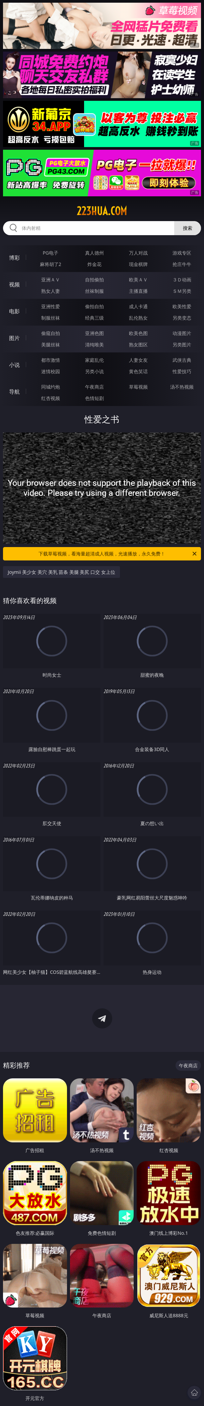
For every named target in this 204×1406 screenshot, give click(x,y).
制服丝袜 (50, 318)
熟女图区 (138, 344)
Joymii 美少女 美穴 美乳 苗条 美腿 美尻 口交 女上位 (61, 572)
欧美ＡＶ (138, 279)
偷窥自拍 (50, 333)
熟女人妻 (50, 291)
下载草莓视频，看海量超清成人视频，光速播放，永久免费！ (118, 554)
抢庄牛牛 (182, 264)
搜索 (187, 228)
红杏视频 (50, 398)
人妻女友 (138, 360)
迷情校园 (50, 371)
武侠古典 (182, 360)
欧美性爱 (182, 306)
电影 (14, 311)
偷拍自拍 (94, 306)
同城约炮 (50, 387)
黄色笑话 (138, 371)
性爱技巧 (182, 371)
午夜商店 (94, 387)
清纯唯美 (94, 344)
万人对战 (138, 253)
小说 (14, 365)
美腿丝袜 (50, 344)
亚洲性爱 (50, 306)
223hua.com (102, 211)
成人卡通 (138, 306)
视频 (14, 284)
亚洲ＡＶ (50, 279)
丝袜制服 (94, 291)
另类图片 (182, 344)
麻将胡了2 (50, 264)
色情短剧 (94, 398)
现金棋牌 (138, 264)
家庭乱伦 (94, 360)
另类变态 (182, 318)
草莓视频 (138, 387)
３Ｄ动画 (182, 279)
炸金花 (94, 264)
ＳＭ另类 (182, 291)
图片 (14, 338)
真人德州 (94, 253)
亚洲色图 (94, 333)
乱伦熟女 (138, 318)
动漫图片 (182, 333)
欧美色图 (138, 333)
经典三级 (94, 318)
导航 (14, 391)
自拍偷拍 (94, 279)
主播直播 (138, 291)
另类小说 (94, 371)
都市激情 (50, 360)
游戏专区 (182, 253)
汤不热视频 (182, 387)
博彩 (14, 257)
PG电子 (50, 253)
